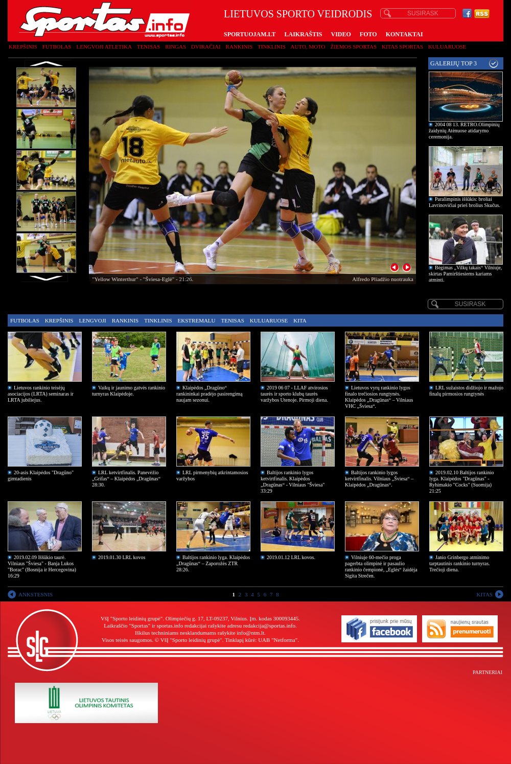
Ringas (175, 46)
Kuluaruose (447, 46)
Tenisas (148, 46)
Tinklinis (271, 46)
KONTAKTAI (404, 34)
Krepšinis (23, 46)
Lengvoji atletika (103, 46)
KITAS (484, 594)
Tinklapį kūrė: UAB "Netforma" (261, 640)
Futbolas (57, 46)
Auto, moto (308, 46)
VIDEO (341, 34)
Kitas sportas (402, 46)
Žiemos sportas (354, 46)
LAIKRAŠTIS (303, 34)
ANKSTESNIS (35, 594)
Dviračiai (205, 46)
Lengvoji (92, 320)
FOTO (368, 34)
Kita (299, 320)
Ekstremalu (197, 320)
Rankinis (239, 46)
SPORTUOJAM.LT (249, 34)
